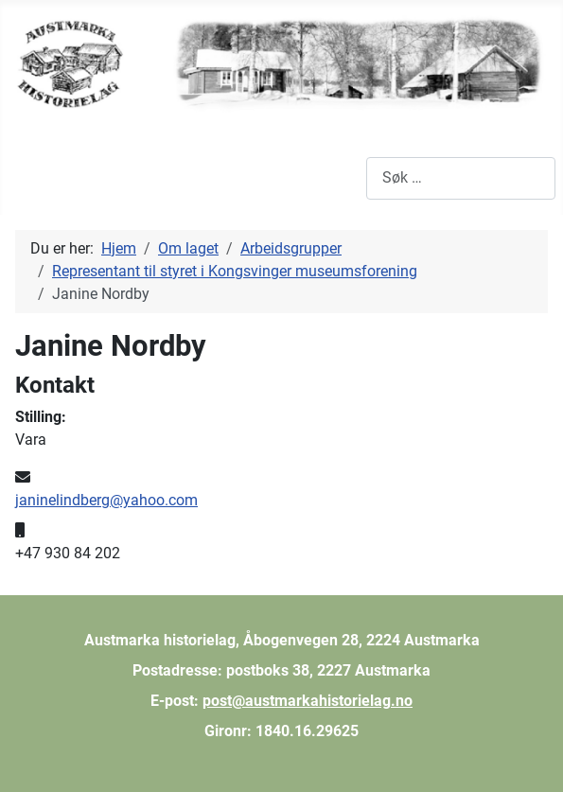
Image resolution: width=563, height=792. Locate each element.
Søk (353, 177)
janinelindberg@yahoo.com (106, 500)
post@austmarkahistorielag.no (307, 701)
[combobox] (460, 178)
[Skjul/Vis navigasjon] (28, 178)
